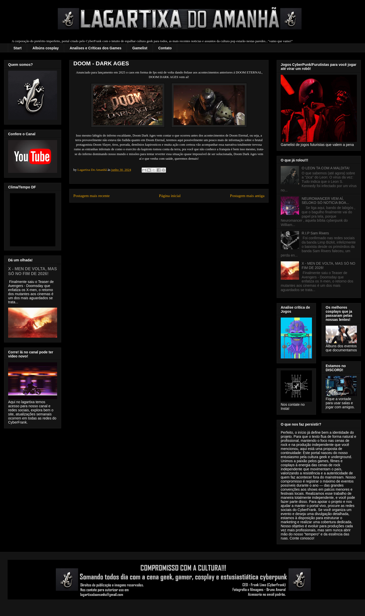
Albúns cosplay (45, 48)
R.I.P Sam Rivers (315, 233)
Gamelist (139, 48)
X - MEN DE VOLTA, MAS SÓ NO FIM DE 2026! (32, 271)
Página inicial (169, 195)
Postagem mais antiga (247, 195)
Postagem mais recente (91, 195)
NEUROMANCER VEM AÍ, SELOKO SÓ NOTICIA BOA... (325, 201)
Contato (165, 48)
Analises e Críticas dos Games (95, 48)
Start (17, 48)
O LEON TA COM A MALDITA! (326, 168)
